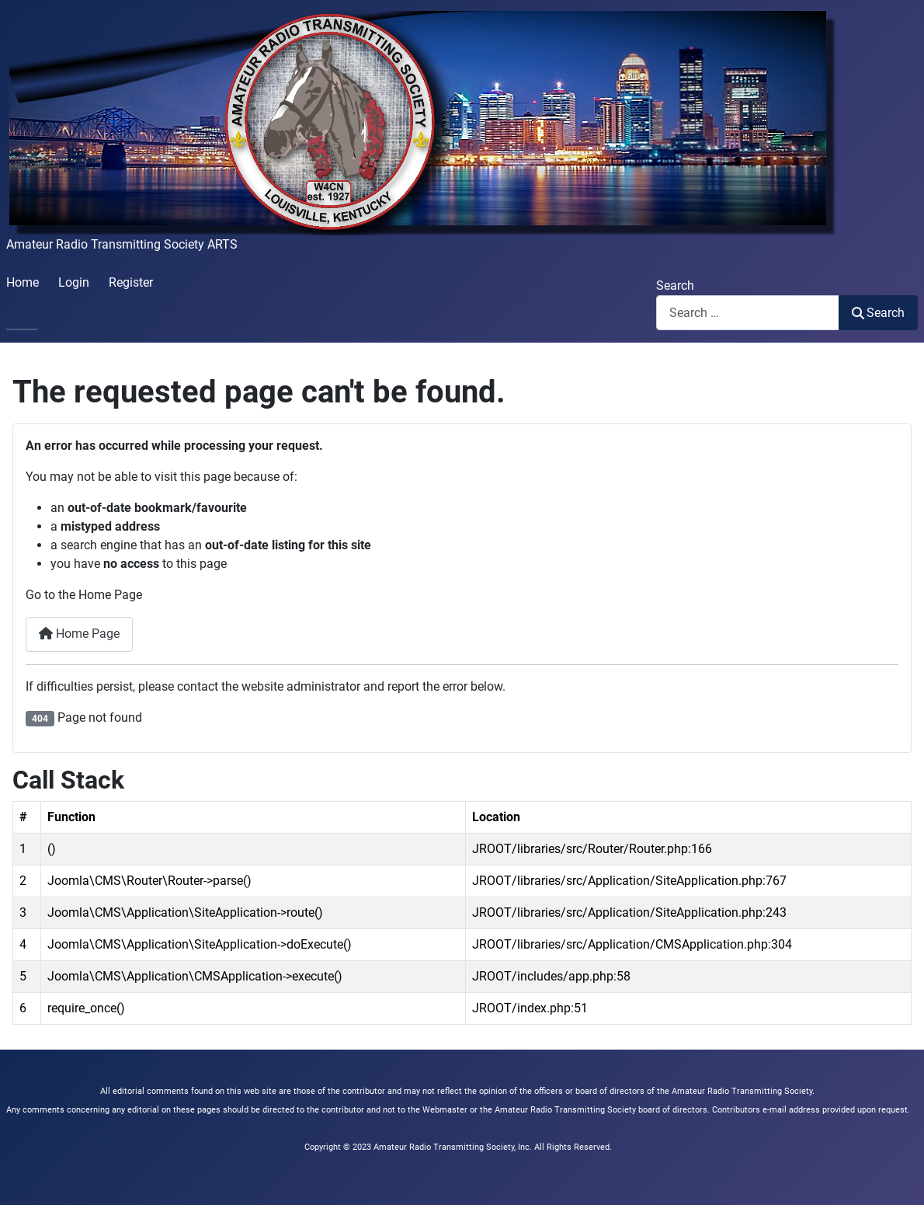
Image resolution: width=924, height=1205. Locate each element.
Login (73, 282)
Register (131, 282)
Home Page (79, 633)
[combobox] (747, 312)
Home (22, 282)
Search (675, 285)
